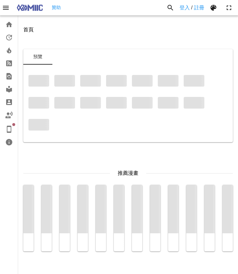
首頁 (28, 29)
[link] (9, 24)
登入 (184, 7)
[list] (9, 83)
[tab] (37, 57)
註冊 (199, 7)
